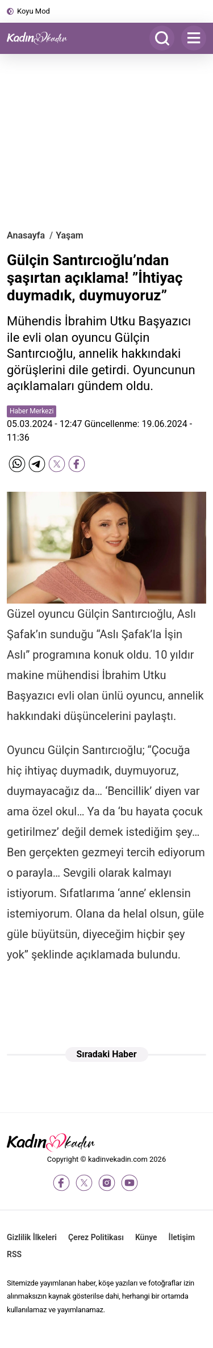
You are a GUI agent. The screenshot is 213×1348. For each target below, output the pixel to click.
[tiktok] (152, 1182)
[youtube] (129, 1182)
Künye (146, 1237)
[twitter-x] (84, 1182)
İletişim (182, 1237)
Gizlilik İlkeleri (32, 1237)
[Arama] (161, 38)
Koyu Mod (33, 11)
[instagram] (106, 1182)
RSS (14, 1254)
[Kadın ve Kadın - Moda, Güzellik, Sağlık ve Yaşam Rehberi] (41, 38)
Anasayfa (26, 235)
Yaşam (69, 235)
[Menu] (193, 38)
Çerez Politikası (96, 1237)
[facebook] (61, 1182)
